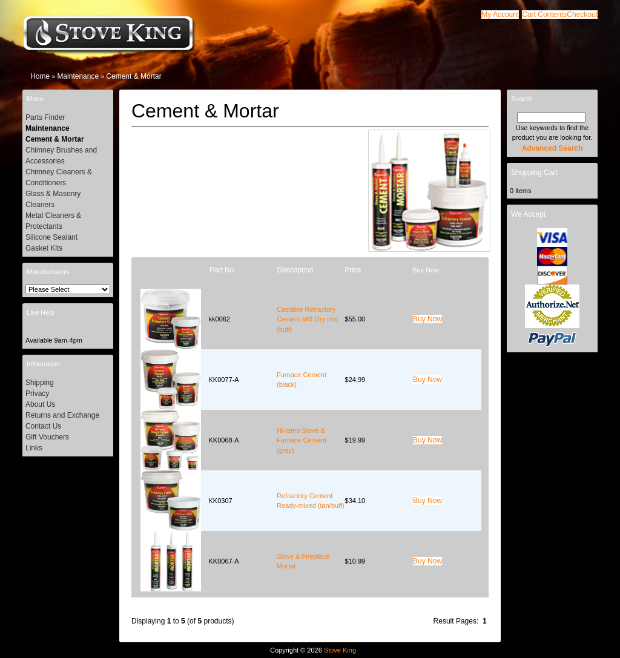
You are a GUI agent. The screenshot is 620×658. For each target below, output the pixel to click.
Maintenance (78, 76)
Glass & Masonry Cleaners (53, 199)
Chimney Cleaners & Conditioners (58, 177)
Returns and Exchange (62, 415)
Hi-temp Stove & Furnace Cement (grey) (301, 440)
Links (33, 448)
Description (295, 270)
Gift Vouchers (47, 437)
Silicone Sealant (51, 237)
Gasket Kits (43, 248)
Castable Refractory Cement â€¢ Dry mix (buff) (307, 319)
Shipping (39, 382)
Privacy (37, 393)
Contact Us (43, 426)
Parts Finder (45, 117)
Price (353, 270)
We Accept (528, 214)
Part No (221, 270)
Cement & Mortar (133, 76)
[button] (544, 14)
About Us (40, 404)
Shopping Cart (534, 172)
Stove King (340, 650)
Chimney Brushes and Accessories (61, 155)
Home (40, 76)
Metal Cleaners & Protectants (53, 221)
